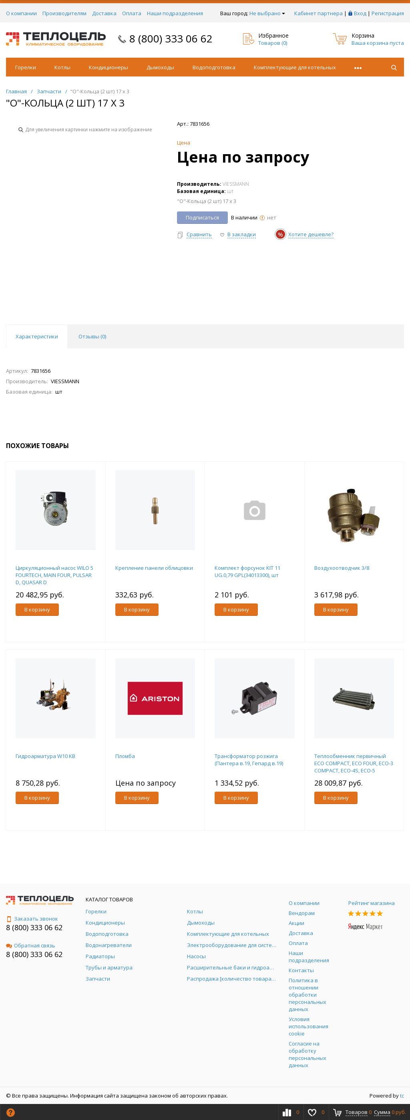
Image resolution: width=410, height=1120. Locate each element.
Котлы (62, 67)
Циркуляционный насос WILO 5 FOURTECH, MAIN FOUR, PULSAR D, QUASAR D (54, 575)
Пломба (125, 756)
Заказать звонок (32, 918)
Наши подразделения (175, 13)
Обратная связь (30, 945)
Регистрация (388, 13)
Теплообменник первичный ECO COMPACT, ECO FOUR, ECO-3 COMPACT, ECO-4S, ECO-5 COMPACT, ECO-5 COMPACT (353, 766)
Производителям (64, 13)
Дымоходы (160, 67)
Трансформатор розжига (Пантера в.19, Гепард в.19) (249, 759)
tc (402, 1095)
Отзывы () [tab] (92, 336)
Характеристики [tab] (37, 336)
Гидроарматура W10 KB (45, 756)
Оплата (131, 13)
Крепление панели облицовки (154, 567)
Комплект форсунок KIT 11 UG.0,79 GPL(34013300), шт (247, 571)
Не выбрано (267, 13)
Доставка (104, 13)
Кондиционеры (108, 67)
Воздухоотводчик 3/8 (341, 567)
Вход (360, 13)
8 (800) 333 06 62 (171, 38)
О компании (21, 13)
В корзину (37, 609)
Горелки (25, 67)
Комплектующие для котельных (295, 67)
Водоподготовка (214, 67)
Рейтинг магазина (371, 903)
